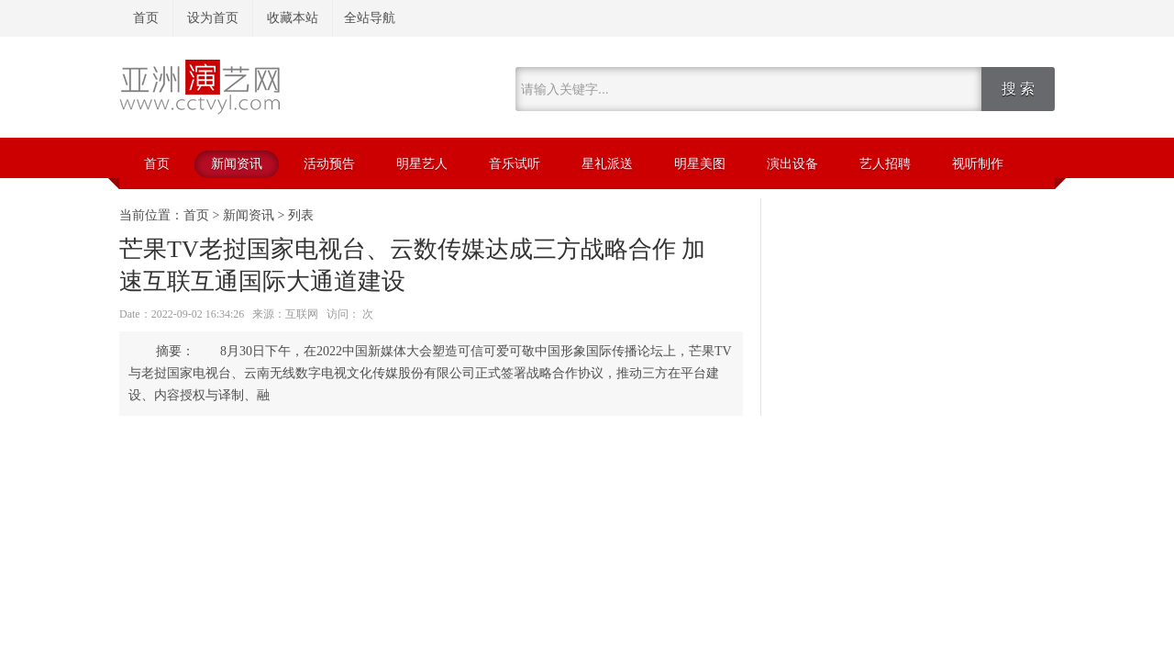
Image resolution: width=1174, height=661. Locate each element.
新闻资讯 (236, 164)
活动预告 (329, 164)
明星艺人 (422, 164)
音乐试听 (514, 164)
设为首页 (212, 18)
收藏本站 (292, 18)
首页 (146, 18)
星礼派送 (607, 164)
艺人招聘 (885, 164)
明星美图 (699, 164)
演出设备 (792, 164)
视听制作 (977, 164)
